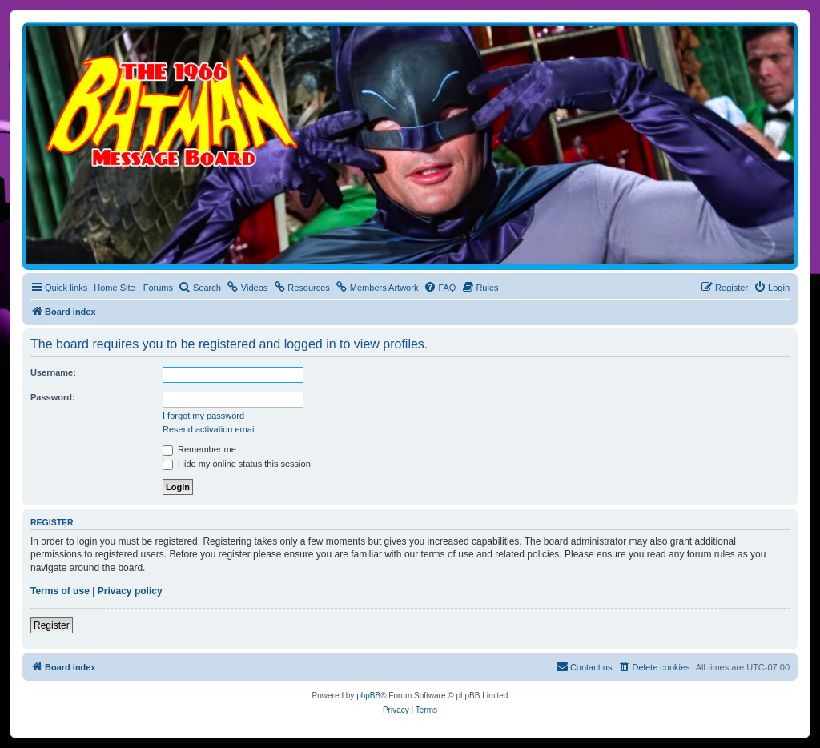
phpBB (368, 695)
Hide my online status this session (237, 464)
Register (52, 625)
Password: (52, 397)
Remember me (199, 449)
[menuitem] (200, 287)
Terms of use (60, 591)
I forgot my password (203, 415)
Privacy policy (130, 591)
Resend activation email (209, 429)
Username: (53, 372)
